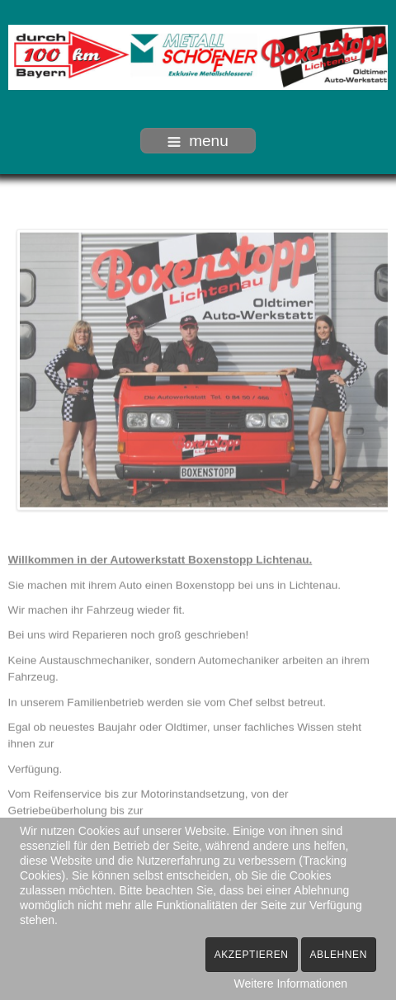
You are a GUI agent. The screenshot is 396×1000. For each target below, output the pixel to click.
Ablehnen (339, 954)
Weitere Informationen (290, 983)
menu (198, 140)
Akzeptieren (251, 954)
